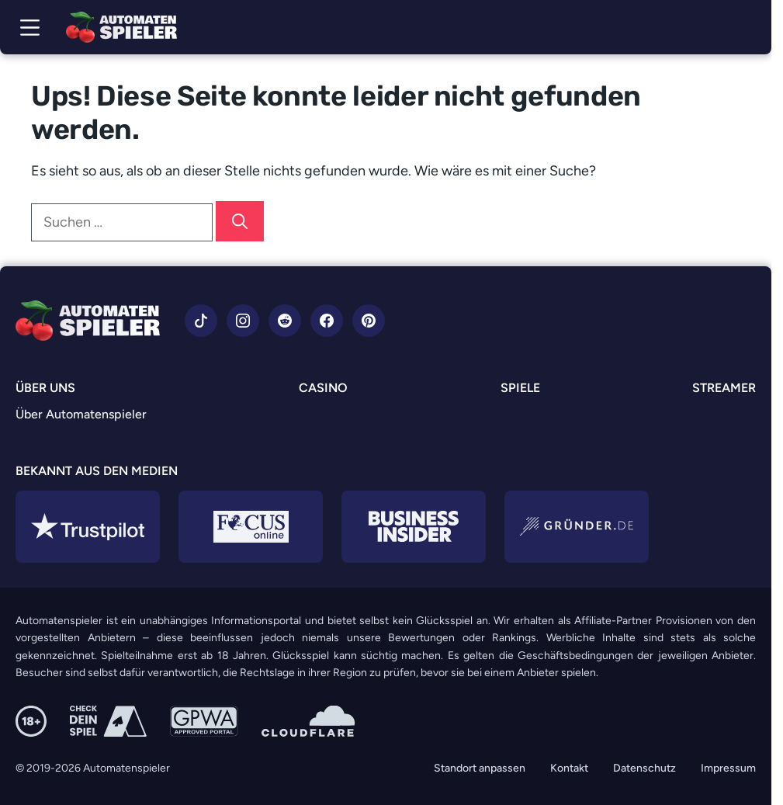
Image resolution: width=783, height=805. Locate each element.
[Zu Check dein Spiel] (108, 721)
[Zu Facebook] (326, 320)
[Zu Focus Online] (250, 527)
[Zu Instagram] (243, 320)
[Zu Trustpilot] (88, 527)
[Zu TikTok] (201, 320)
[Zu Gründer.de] (576, 527)
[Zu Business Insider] (413, 527)
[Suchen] (240, 221)
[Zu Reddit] (285, 320)
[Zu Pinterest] (368, 320)
